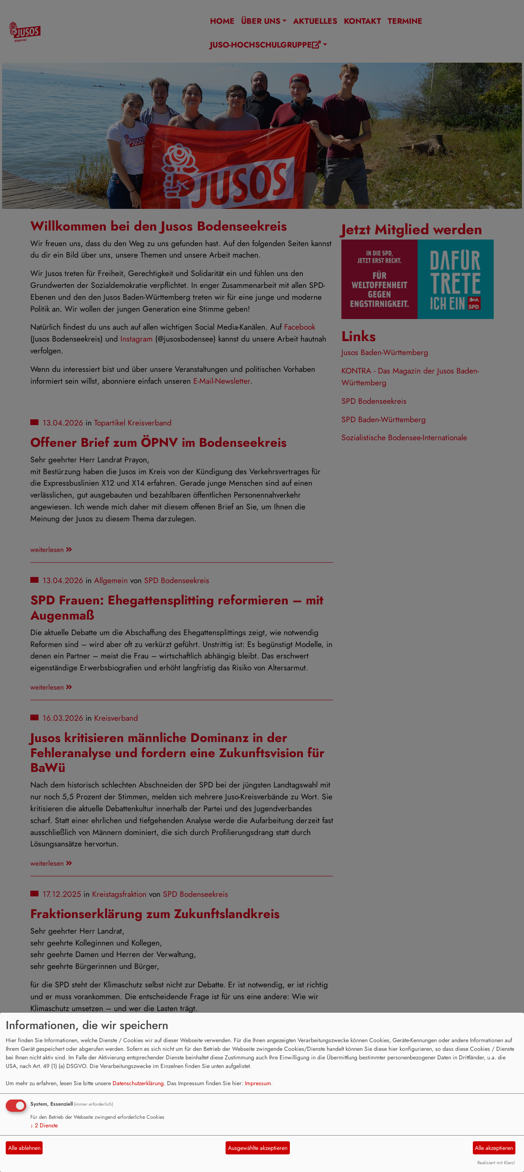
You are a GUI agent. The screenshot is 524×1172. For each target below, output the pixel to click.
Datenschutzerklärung (138, 1083)
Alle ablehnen (24, 1148)
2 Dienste (44, 1125)
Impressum (258, 1083)
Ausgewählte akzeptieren (257, 1148)
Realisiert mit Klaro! (496, 1162)
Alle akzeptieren (494, 1148)
